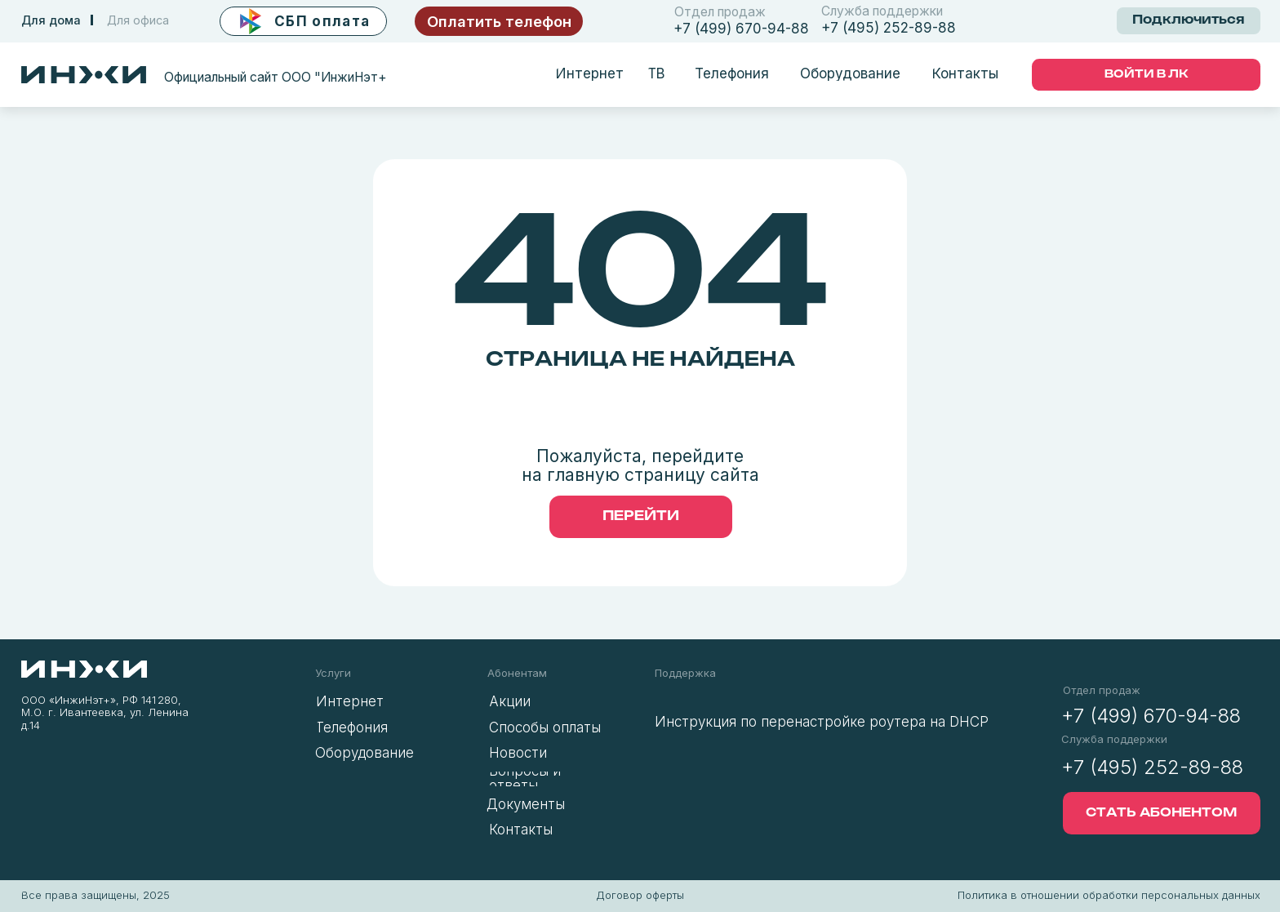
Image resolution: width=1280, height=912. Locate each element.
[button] (303, 22)
